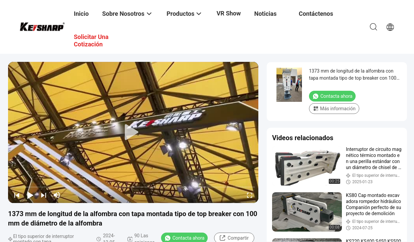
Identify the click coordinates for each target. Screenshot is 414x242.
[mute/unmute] (57, 195)
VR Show (228, 13)
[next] (43, 195)
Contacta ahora (332, 96)
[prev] (16, 195)
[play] (133, 132)
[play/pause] (30, 195)
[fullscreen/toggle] (249, 195)
